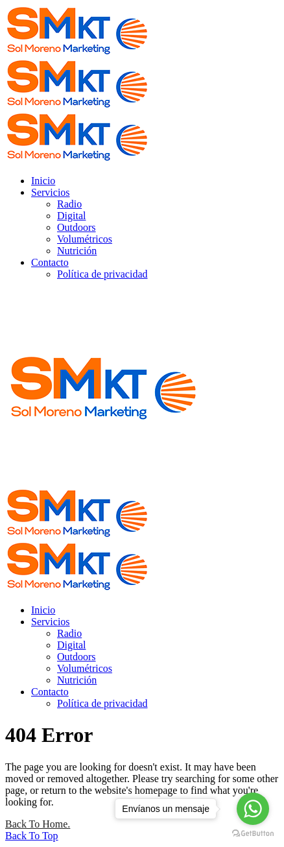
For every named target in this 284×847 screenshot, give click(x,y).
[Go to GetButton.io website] (253, 833)
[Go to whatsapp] (253, 809)
